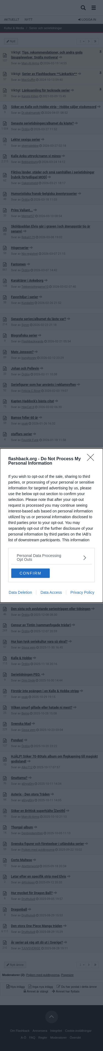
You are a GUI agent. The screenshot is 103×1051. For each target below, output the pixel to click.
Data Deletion (20, 592)
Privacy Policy (82, 592)
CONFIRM (30, 573)
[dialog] (51, 525)
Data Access (51, 592)
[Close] (92, 459)
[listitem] (51, 557)
